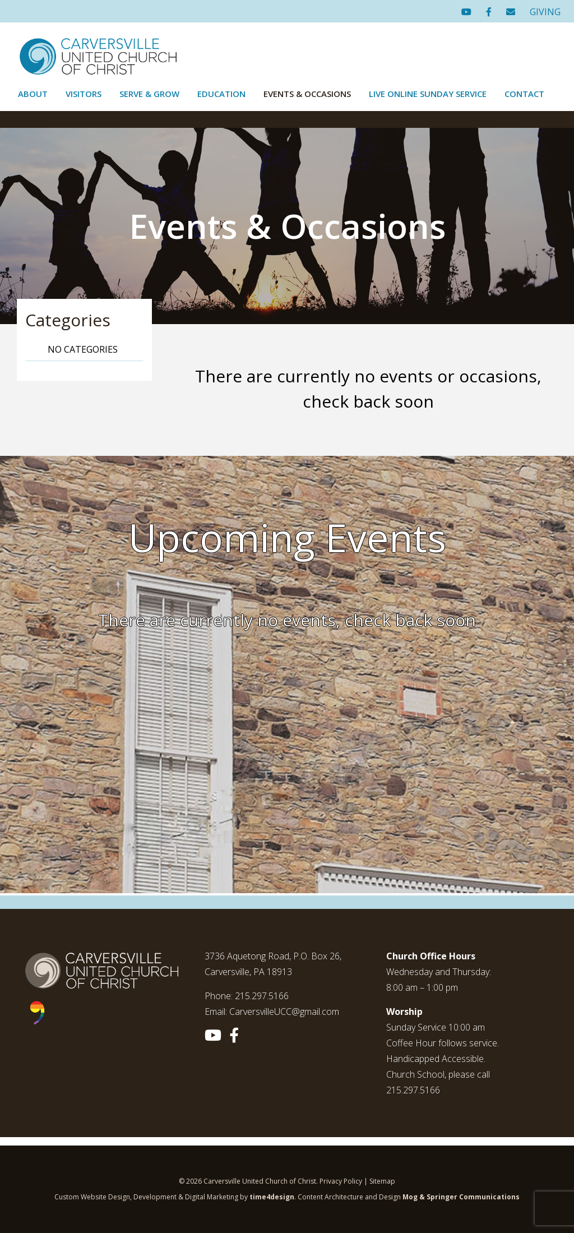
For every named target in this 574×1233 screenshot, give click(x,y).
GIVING (545, 12)
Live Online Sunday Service (428, 93)
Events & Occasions (307, 93)
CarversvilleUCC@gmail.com (284, 1011)
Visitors (83, 93)
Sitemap (382, 1181)
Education (221, 93)
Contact (524, 93)
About (33, 93)
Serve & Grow (149, 93)
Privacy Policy (341, 1181)
